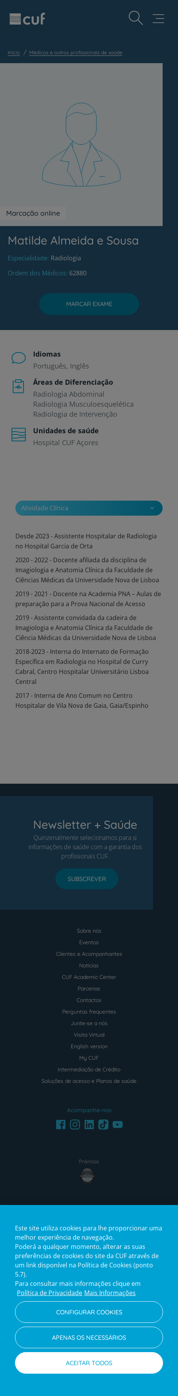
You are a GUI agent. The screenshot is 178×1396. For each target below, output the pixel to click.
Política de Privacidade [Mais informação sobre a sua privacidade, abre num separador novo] (49, 1293)
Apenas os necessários (89, 1337)
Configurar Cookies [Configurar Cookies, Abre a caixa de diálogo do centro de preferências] (89, 1312)
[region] (89, 1300)
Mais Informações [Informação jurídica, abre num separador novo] (110, 1293)
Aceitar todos (89, 1363)
